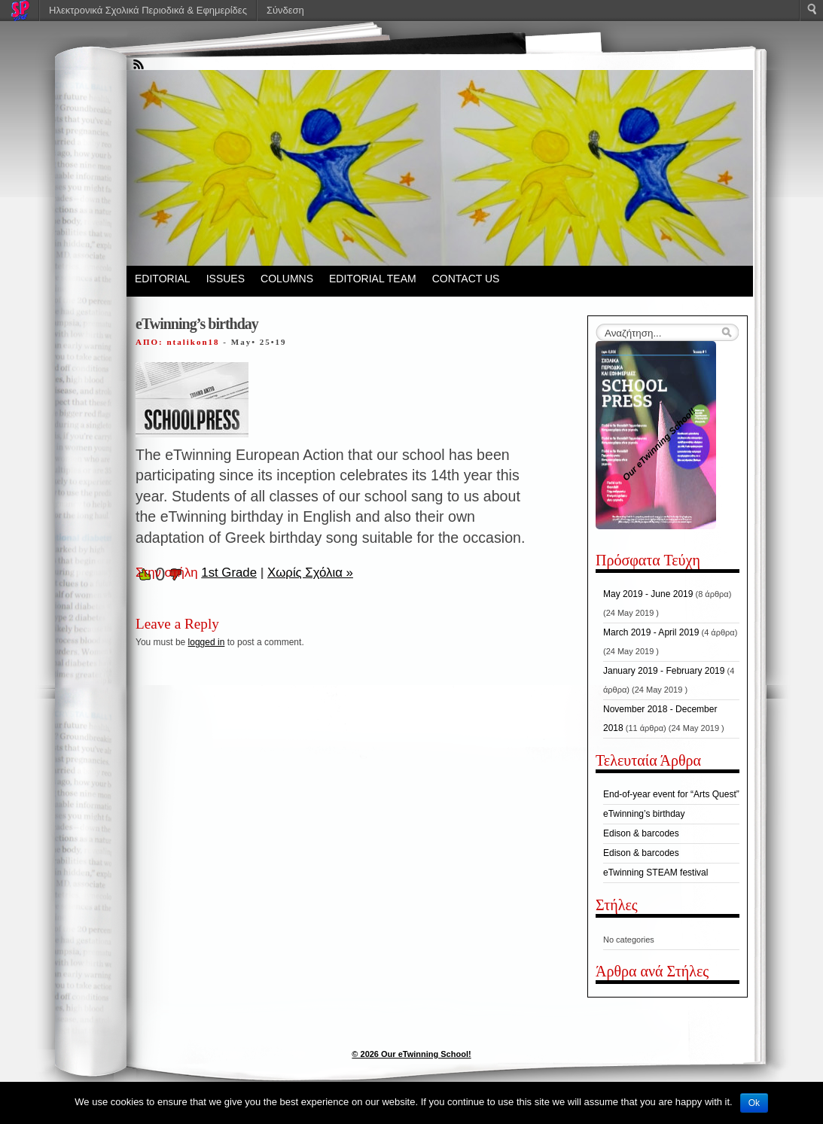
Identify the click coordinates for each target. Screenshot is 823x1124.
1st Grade (229, 572)
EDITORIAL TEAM (372, 279)
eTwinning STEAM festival (655, 872)
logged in (206, 642)
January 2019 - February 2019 (663, 671)
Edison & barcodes (641, 833)
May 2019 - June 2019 (648, 594)
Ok (754, 1103)
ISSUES (225, 279)
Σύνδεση (285, 10)
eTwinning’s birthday (644, 814)
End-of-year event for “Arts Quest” (671, 794)
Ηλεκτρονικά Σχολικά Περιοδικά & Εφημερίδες (148, 10)
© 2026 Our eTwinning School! (411, 1054)
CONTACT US (466, 279)
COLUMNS (287, 279)
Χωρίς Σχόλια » (310, 572)
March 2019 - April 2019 (651, 632)
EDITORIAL (163, 279)
